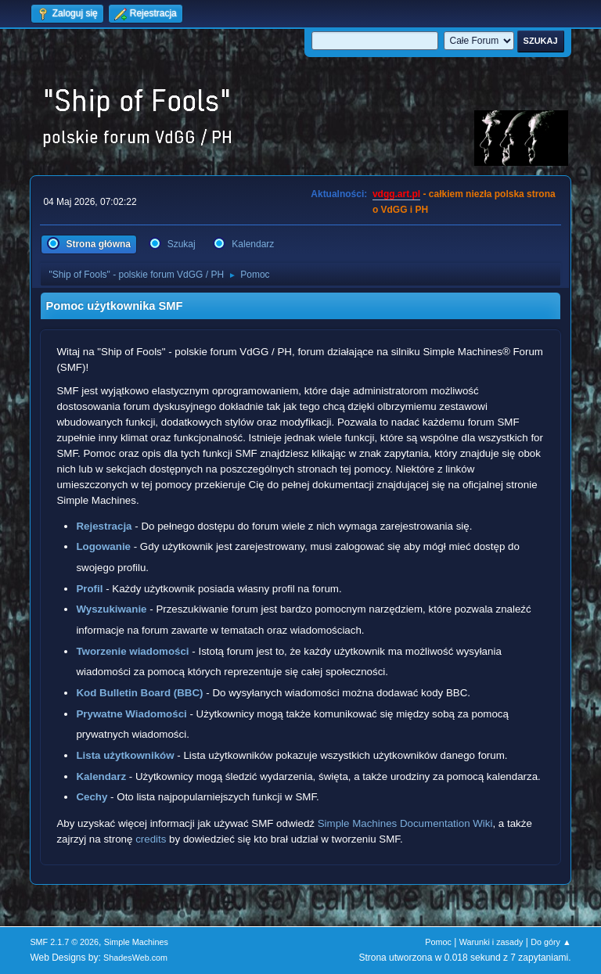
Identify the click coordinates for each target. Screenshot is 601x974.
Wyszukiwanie (111, 609)
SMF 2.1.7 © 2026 (64, 942)
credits (150, 839)
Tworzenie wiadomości (132, 651)
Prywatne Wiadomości (131, 714)
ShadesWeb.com (135, 957)
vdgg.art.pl (396, 194)
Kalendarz (101, 776)
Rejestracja (103, 526)
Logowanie (103, 546)
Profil (89, 589)
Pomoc (438, 942)
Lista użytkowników (125, 755)
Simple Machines (136, 942)
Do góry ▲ (550, 942)
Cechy (91, 797)
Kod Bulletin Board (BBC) (139, 693)
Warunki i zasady (491, 942)
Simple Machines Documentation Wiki (405, 823)
